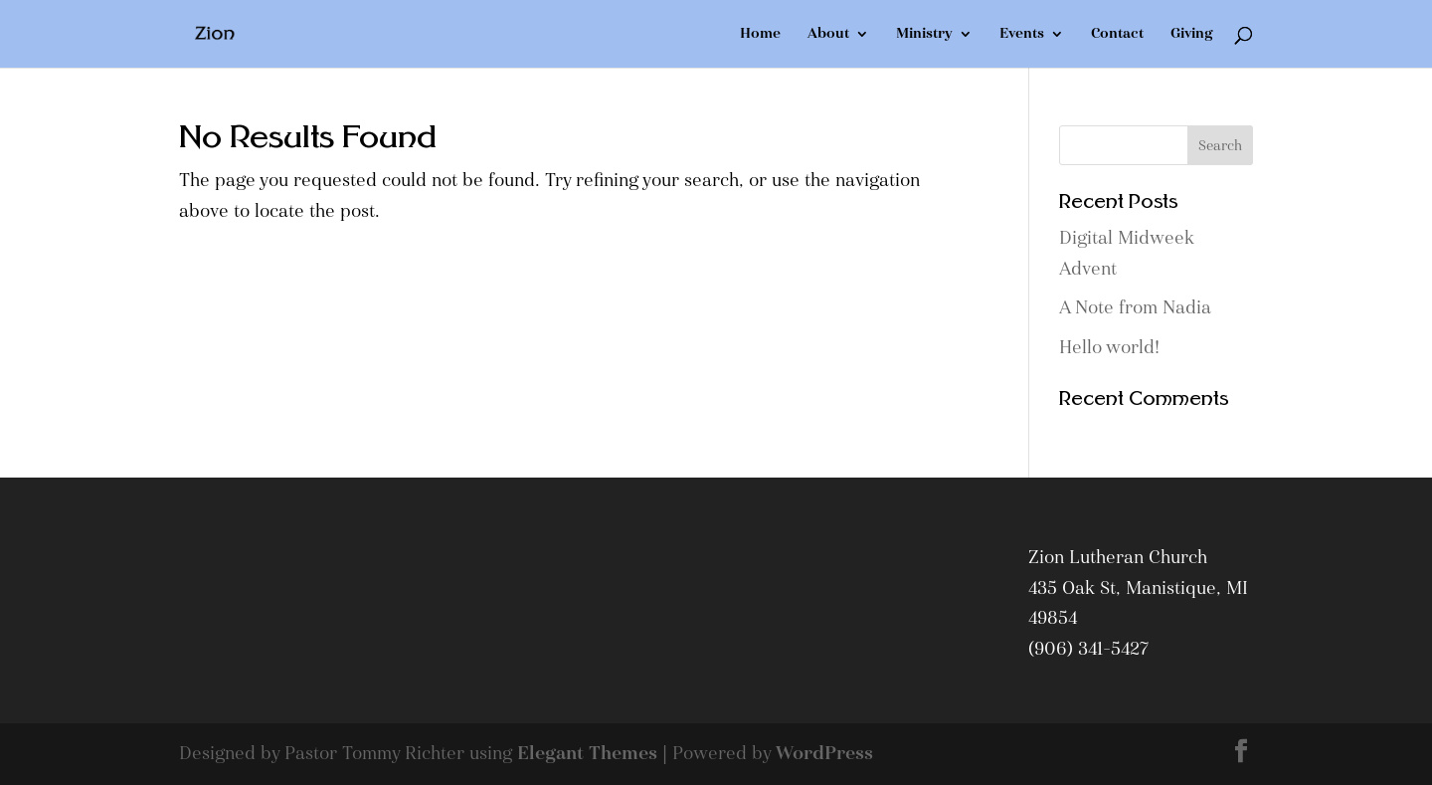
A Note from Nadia (1135, 307)
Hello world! (1109, 347)
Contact (1117, 35)
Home (760, 35)
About (828, 35)
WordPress (824, 753)
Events (1021, 35)
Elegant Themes (587, 753)
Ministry (924, 35)
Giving (1191, 35)
